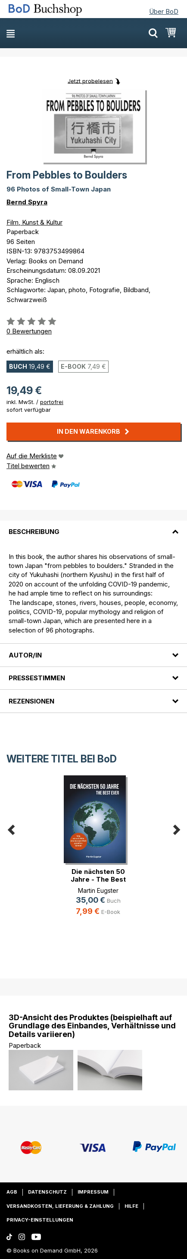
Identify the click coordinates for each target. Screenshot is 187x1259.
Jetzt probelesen (90, 80)
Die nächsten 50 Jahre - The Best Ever (98, 879)
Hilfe (131, 1206)
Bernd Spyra (26, 202)
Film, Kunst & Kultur (34, 222)
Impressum (93, 1192)
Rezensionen (31, 701)
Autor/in (25, 655)
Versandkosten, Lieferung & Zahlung (60, 1206)
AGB (11, 1192)
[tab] (93, 526)
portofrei (51, 401)
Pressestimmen (37, 678)
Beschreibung (34, 532)
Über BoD (163, 11)
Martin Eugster (98, 890)
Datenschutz (47, 1192)
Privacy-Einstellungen (39, 1220)
